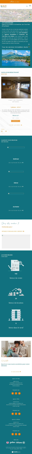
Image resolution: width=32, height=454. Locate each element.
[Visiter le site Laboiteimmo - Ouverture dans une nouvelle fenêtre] (16, 451)
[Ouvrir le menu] (30, 5)
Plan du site (14, 448)
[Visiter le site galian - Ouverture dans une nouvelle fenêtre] (12, 442)
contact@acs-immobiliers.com (16, 383)
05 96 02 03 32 (16, 401)
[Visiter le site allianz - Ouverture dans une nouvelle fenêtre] (20, 442)
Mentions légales (19, 448)
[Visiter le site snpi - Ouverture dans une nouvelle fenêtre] (7, 442)
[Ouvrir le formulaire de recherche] (27, 6)
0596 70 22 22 (16, 381)
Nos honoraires (8, 448)
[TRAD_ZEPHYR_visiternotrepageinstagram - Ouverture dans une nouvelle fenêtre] (19, 393)
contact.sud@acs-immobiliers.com (16, 403)
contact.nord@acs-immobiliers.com (16, 423)
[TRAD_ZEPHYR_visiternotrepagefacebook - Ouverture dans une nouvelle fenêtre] (12, 393)
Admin (24, 448)
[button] (6, 131)
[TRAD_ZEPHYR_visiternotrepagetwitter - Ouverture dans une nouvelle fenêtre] (16, 393)
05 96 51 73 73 (16, 422)
